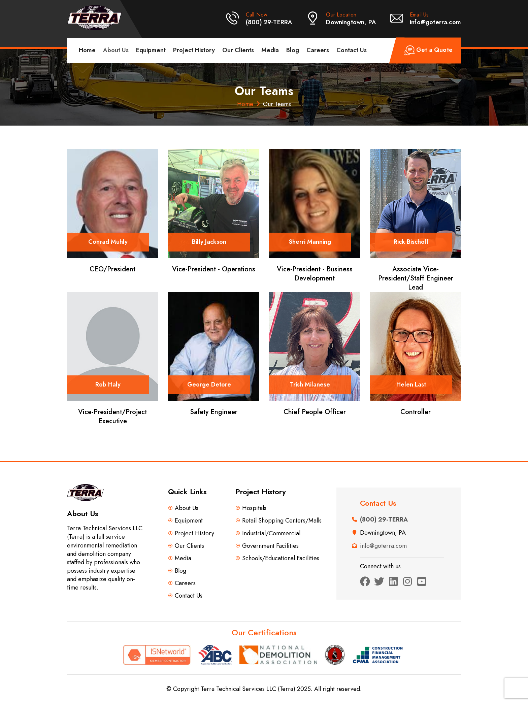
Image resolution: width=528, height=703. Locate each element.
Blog (292, 50)
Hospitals (254, 508)
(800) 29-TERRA (269, 22)
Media (270, 50)
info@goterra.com (435, 22)
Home (87, 50)
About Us (116, 50)
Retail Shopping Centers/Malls (282, 520)
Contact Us (351, 50)
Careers (317, 50)
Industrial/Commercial (271, 533)
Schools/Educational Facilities (280, 558)
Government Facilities (270, 546)
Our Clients (238, 50)
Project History (194, 50)
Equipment (151, 50)
